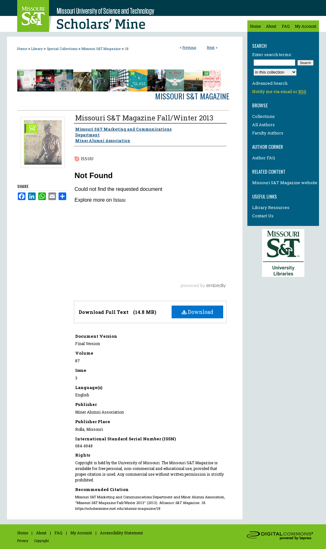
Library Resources (270, 207)
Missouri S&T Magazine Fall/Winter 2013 (144, 117)
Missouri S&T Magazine (101, 48)
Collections (263, 116)
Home (22, 48)
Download (197, 311)
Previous (189, 47)
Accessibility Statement (121, 532)
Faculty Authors (267, 133)
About (41, 532)
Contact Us (262, 216)
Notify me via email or (279, 91)
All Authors (263, 124)
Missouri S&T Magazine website (284, 182)
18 (126, 48)
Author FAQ (263, 158)
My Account (81, 532)
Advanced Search (269, 83)
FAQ (58, 532)
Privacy (22, 541)
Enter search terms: (272, 54)
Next (211, 47)
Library (37, 48)
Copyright (41, 541)
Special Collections (62, 48)
